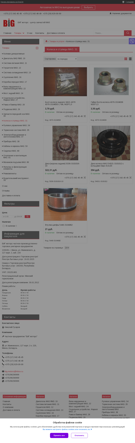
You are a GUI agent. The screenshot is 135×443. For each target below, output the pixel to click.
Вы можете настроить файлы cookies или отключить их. (66, 429)
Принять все (59, 435)
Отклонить (79, 435)
